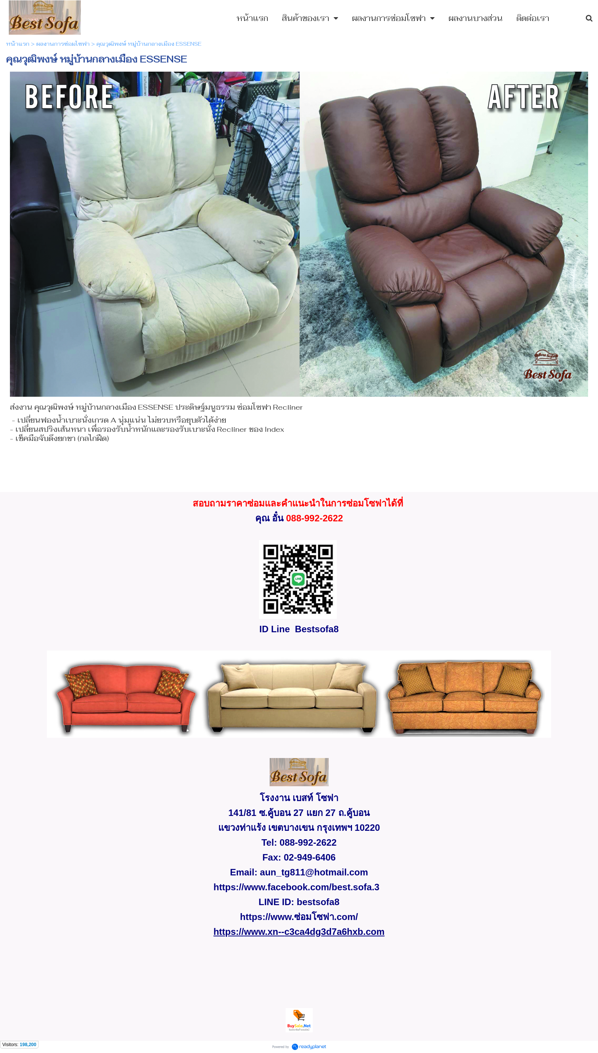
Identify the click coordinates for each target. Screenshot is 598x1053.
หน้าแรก (17, 43)
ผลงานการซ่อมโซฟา (63, 43)
